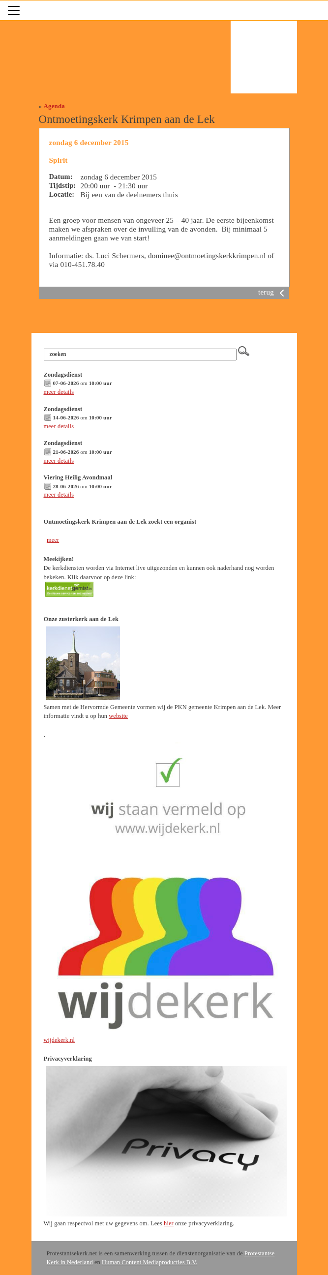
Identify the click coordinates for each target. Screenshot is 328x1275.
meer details (59, 391)
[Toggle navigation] (14, 10)
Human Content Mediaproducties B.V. (149, 1262)
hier (169, 1223)
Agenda (54, 106)
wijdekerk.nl (59, 1040)
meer (53, 539)
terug (273, 292)
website (118, 715)
